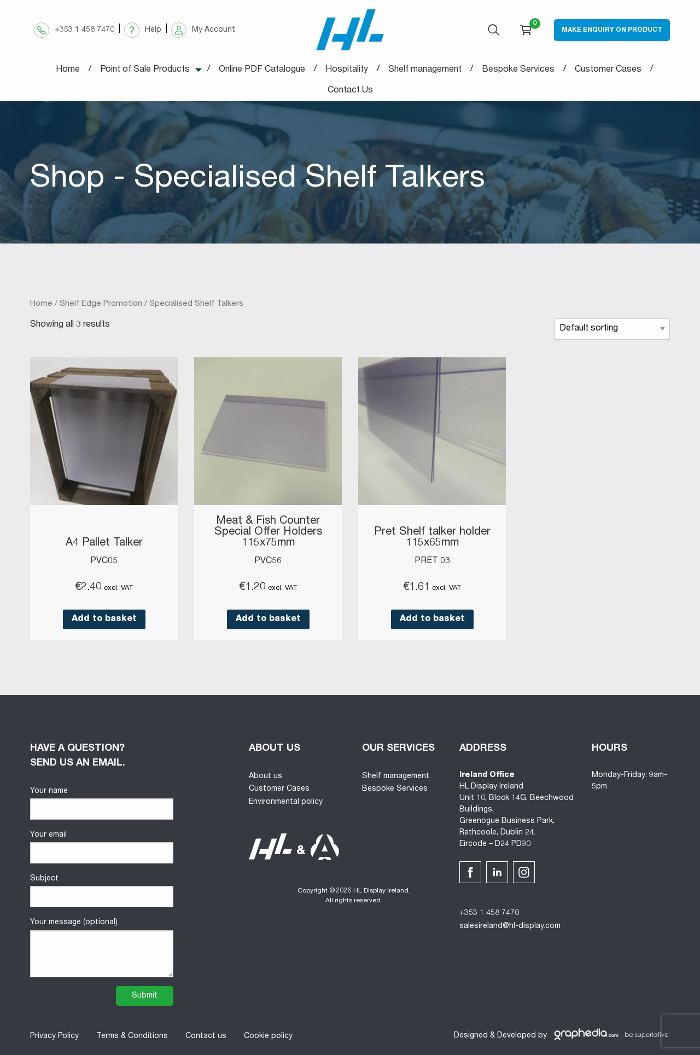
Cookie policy (268, 1036)
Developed (516, 1036)
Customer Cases (279, 789)
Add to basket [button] (104, 619)
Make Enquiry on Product (612, 30)
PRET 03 (432, 561)
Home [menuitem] (68, 70)
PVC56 (268, 561)
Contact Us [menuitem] (350, 90)
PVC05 (104, 561)
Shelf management (395, 776)
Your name (101, 803)
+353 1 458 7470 (489, 913)
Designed (471, 1036)
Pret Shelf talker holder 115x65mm (432, 538)
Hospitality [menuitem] (346, 70)
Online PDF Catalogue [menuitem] (262, 70)
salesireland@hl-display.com (510, 926)
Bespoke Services (395, 789)
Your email (101, 847)
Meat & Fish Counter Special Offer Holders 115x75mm (268, 532)
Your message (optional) (101, 948)
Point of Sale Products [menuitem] (145, 70)
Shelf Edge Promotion (101, 304)
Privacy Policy (54, 1036)
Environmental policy (286, 802)
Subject (101, 891)
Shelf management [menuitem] (425, 70)
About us (265, 776)
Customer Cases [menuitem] (608, 70)
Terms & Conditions (132, 1036)
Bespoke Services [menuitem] (518, 70)
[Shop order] (612, 329)
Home (41, 304)
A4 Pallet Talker (104, 543)
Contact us (205, 1036)
